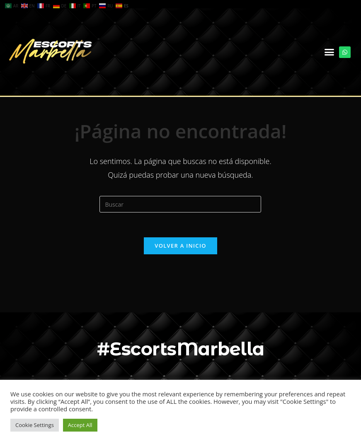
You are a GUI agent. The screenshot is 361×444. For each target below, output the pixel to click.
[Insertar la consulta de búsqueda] (180, 204)
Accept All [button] (80, 425)
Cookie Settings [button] (34, 425)
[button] (329, 52)
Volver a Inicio (180, 245)
